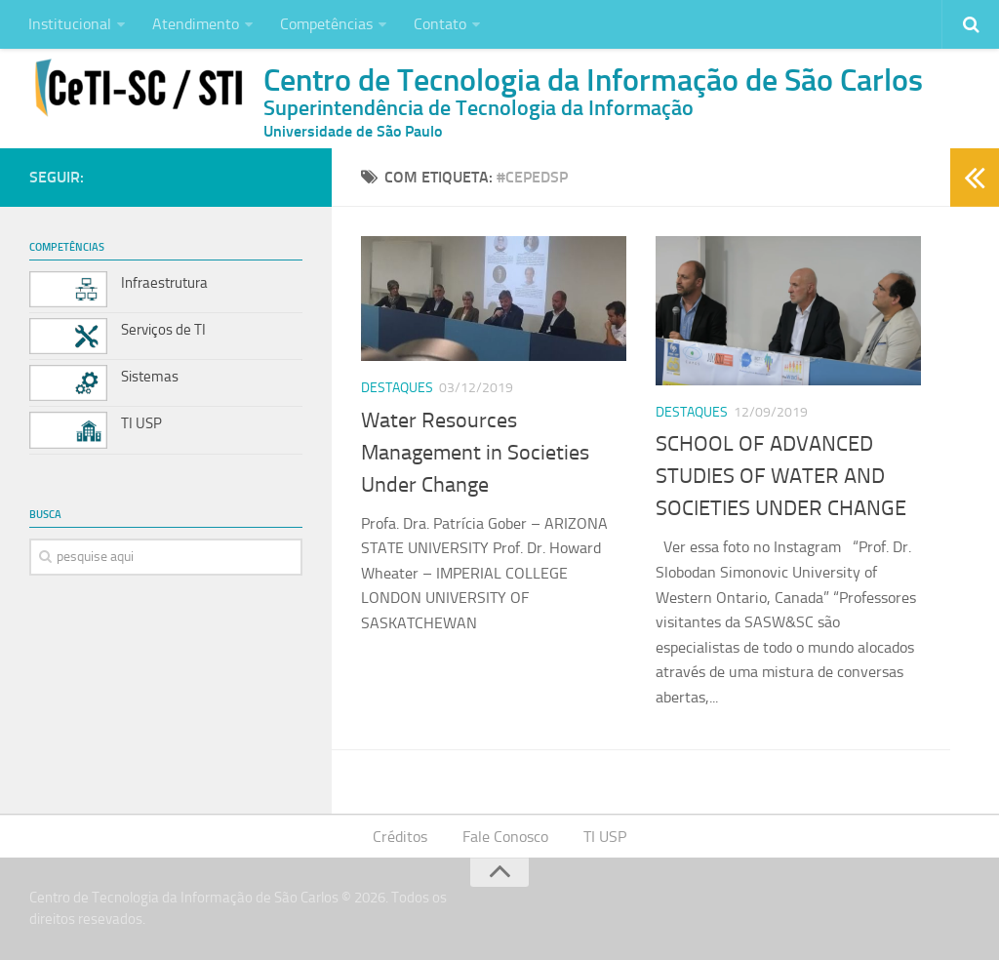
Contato (440, 24)
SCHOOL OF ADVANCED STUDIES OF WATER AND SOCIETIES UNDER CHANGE (781, 476)
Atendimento (195, 24)
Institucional (69, 24)
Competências (326, 24)
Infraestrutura (164, 283)
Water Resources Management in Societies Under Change (475, 453)
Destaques (397, 388)
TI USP (141, 423)
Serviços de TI (163, 330)
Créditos (400, 836)
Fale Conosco (505, 836)
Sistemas (150, 376)
